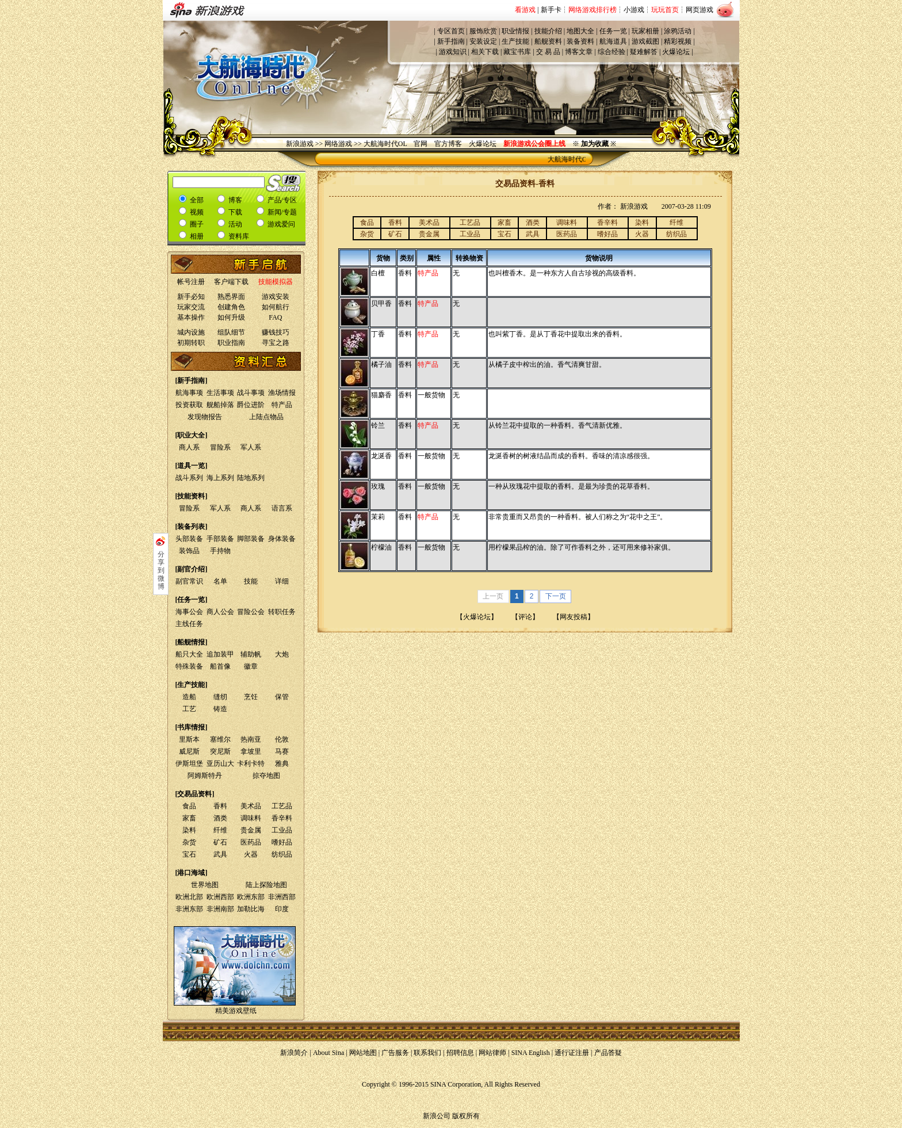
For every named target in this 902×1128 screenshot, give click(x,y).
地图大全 (580, 31)
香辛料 (282, 818)
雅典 (282, 763)
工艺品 (282, 806)
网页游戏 (699, 10)
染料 (189, 830)
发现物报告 (205, 417)
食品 (189, 806)
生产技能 (515, 41)
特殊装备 (189, 666)
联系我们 (427, 1053)
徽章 (251, 666)
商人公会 (220, 612)
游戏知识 (453, 52)
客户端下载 (231, 282)
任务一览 (613, 31)
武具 (220, 854)
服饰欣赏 (483, 31)
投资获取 (189, 405)
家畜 (189, 818)
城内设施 (191, 332)
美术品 (250, 806)
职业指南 (231, 343)
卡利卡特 (251, 763)
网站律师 (492, 1053)
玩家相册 (645, 31)
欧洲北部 (189, 897)
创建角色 (231, 307)
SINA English (530, 1053)
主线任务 (189, 624)
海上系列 (220, 478)
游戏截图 (645, 41)
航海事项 (189, 393)
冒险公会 (251, 612)
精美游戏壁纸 (236, 1011)
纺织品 (282, 854)
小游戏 (634, 10)
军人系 (250, 447)
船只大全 (189, 654)
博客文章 (579, 52)
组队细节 (231, 332)
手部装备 (220, 539)
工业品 (282, 830)
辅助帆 (250, 654)
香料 (220, 806)
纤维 (220, 830)
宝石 (189, 854)
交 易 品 (548, 52)
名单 (220, 581)
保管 (282, 697)
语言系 (282, 508)
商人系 (189, 447)
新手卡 (551, 10)
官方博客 (448, 144)
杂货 (189, 842)
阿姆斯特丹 (205, 776)
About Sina (328, 1053)
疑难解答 (644, 52)
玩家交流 (191, 307)
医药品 (250, 842)
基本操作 (191, 317)
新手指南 (451, 41)
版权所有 (466, 1116)
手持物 (220, 551)
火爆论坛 (676, 52)
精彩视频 (677, 41)
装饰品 (189, 551)
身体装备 (282, 539)
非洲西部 (282, 897)
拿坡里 (250, 751)
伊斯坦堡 (189, 763)
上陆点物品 (266, 417)
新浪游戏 (300, 144)
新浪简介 (294, 1053)
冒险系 (220, 447)
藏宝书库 (517, 52)
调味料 (250, 818)
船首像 (220, 666)
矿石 (220, 842)
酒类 (220, 818)
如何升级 (231, 317)
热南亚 (250, 739)
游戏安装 (275, 297)
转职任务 (282, 612)
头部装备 (189, 539)
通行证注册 (572, 1053)
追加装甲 (220, 654)
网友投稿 (573, 617)
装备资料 (580, 41)
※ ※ (594, 144)
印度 (282, 909)
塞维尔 (220, 739)
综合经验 (611, 52)
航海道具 (613, 41)
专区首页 (451, 31)
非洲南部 (220, 909)
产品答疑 (608, 1053)
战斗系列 (189, 478)
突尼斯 (220, 751)
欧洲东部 (251, 897)
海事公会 (189, 612)
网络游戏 (338, 144)
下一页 (555, 596)
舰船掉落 (220, 405)
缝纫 (220, 697)
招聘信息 (460, 1053)
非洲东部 (189, 909)
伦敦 (282, 739)
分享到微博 (161, 570)
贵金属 (250, 830)
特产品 (282, 405)
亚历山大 (220, 763)
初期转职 (191, 343)
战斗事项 (251, 393)
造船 (189, 697)
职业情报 (515, 31)
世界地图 (205, 885)
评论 (525, 617)
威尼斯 (189, 751)
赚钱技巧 (275, 332)
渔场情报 (282, 393)
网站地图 (363, 1053)
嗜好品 (282, 842)
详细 (282, 581)
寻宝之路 (275, 343)
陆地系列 (251, 478)
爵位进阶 (251, 405)
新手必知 (191, 297)
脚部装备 (251, 539)
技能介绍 (548, 31)
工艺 (189, 709)
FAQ (275, 317)
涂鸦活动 (677, 31)
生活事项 (220, 393)
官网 (420, 144)
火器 (251, 854)
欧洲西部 (220, 897)
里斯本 (189, 739)
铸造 (220, 709)
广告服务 (395, 1053)
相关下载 (485, 52)
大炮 (282, 654)
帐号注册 (191, 282)
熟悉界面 (231, 297)
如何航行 (275, 307)
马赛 (282, 751)
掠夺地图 (266, 776)
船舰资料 (548, 41)
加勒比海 (251, 909)
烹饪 (251, 697)
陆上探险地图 (266, 885)
